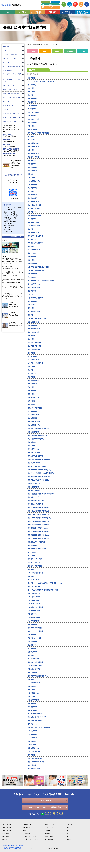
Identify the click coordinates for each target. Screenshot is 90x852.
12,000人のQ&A (7, 70)
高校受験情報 (6, 833)
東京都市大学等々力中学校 (36, 501)
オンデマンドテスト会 (11, 91)
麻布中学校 (31, 92)
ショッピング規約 (72, 827)
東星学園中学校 (32, 624)
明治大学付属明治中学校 (35, 721)
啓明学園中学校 (32, 635)
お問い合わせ (75, 4)
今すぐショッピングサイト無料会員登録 (45, 807)
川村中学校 (31, 150)
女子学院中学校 (32, 356)
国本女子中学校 (32, 195)
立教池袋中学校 (32, 745)
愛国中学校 (31, 78)
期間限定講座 (6, 62)
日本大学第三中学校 (34, 597)
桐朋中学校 (31, 556)
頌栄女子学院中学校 (34, 312)
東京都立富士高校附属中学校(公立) (38, 525)
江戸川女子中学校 (33, 112)
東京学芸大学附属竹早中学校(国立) (38, 480)
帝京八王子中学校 (33, 449)
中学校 (57, 51)
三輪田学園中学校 (33, 693)
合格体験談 (6, 46)
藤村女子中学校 (32, 652)
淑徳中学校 (31, 305)
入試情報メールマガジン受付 (11, 115)
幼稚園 (32, 51)
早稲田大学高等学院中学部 (36, 762)
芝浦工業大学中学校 (34, 288)
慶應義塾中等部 (32, 198)
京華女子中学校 (32, 174)
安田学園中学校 (32, 738)
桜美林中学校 (32, 116)
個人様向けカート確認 (46, 1)
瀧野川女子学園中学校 (35, 408)
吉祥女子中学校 (32, 167)
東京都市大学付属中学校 (35, 504)
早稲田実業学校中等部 (35, 758)
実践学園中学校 (32, 325)
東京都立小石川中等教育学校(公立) (38, 514)
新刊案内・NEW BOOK (9, 107)
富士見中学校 (32, 648)
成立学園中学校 (32, 391)
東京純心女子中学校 (34, 483)
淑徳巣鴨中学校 (32, 301)
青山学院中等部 (32, 85)
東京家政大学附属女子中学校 (37, 466)
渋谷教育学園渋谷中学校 (35, 298)
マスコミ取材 (6, 103)
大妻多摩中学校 (32, 123)
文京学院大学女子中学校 (35, 666)
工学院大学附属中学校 (35, 215)
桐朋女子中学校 (32, 552)
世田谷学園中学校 (33, 397)
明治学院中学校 (32, 710)
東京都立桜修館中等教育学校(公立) (38, 507)
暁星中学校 (31, 191)
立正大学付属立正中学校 (35, 751)
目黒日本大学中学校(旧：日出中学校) (39, 727)
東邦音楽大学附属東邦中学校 (37, 549)
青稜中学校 (31, 394)
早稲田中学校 (32, 765)
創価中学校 (31, 401)
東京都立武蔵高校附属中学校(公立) (38, 535)
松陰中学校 (31, 308)
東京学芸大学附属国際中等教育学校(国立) (41, 473)
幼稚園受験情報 (6, 824)
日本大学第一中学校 (34, 593)
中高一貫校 (70, 824)
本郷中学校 (31, 679)
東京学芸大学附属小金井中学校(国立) (39, 470)
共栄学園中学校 (32, 171)
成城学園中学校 (32, 384)
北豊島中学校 (32, 164)
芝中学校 (30, 294)
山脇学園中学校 (32, 741)
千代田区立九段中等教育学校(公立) (38, 428)
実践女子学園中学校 (34, 329)
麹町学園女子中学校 (34, 222)
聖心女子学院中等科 (34, 380)
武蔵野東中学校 (32, 707)
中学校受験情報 (6, 830)
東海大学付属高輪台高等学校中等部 (39, 459)
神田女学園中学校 (33, 154)
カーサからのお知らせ (12, 66)
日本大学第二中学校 (34, 600)
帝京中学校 (31, 446)
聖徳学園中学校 (32, 315)
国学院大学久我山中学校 (35, 236)
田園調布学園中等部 (34, 452)
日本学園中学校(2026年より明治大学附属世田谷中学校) (45, 583)
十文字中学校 (32, 336)
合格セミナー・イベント (9, 87)
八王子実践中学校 (33, 621)
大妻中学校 (31, 126)
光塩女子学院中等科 (34, 208)
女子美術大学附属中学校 (35, 363)
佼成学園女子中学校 (34, 226)
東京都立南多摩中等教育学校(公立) (38, 531)
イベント (48, 830)
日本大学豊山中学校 (34, 604)
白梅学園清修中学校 (34, 611)
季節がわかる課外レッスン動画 (11, 123)
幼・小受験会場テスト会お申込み (12, 75)
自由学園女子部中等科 (35, 342)
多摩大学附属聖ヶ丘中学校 (36, 418)
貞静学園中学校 (32, 263)
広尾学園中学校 (32, 641)
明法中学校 (31, 88)
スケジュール (6, 839)
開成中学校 (31, 140)
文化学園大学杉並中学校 (35, 662)
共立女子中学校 (32, 184)
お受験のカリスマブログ (9, 111)
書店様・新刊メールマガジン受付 (12, 119)
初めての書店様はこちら (50, 7)
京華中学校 (31, 178)
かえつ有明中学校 (33, 147)
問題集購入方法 (51, 4)
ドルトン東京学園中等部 (35, 573)
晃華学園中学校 (32, 212)
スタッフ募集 (49, 839)
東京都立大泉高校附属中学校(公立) (38, 511)
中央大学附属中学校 (34, 425)
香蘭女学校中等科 (33, 233)
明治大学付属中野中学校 (35, 714)
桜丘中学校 (31, 260)
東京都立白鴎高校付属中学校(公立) (38, 521)
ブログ (69, 836)
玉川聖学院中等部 (33, 415)
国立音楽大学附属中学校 (35, 243)
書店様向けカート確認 (55, 1)
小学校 (45, 51)
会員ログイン (86, 4)
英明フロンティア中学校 (35, 631)
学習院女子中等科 (33, 157)
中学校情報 (36, 44)
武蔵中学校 (31, 697)
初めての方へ (27, 827)
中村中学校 (31, 576)
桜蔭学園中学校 (32, 257)
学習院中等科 (32, 160)
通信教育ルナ (27, 824)
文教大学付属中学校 (34, 669)
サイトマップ (71, 833)
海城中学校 (31, 136)
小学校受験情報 (6, 827)
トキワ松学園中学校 (34, 562)
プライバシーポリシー (74, 830)
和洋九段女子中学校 (34, 769)
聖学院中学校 (32, 373)
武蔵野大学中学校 (33, 700)
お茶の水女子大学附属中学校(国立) (38, 133)
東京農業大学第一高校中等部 (37, 542)
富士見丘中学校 (32, 645)
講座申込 (48, 833)
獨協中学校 (31, 569)
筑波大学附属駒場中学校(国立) (37, 435)
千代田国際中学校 (33, 432)
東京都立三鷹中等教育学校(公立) (38, 528)
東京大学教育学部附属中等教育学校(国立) (41, 494)
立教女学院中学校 (33, 748)
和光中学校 (31, 755)
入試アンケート (50, 824)
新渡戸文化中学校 (33, 580)
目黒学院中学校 (32, 724)
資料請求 (69, 4)
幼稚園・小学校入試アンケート (11, 99)
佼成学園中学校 (32, 229)
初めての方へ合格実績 (63, 5)
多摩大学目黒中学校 (34, 422)
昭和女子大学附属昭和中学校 (37, 318)
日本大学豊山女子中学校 (35, 607)
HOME (7, 12)
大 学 (82, 51)
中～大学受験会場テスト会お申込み (12, 82)
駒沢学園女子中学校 (34, 250)
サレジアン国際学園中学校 (36, 270)
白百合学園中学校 (33, 322)
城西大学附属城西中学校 (35, 349)
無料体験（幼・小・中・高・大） (67, 12)
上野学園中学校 (32, 105)
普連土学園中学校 (33, 659)
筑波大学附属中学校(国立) (36, 439)
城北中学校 (31, 353)
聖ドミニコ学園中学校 (35, 628)
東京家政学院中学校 (34, 463)
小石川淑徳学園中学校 (35, 205)
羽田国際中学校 (32, 614)
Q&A (24, 830)
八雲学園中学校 (32, 734)
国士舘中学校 (32, 239)
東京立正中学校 (32, 545)
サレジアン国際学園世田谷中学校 (38, 267)
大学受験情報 (6, 836)
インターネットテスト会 (11, 95)
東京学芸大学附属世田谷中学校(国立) (39, 477)
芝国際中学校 (32, 291)
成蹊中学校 (31, 377)
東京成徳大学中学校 (34, 490)
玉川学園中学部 (32, 411)
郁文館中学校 (32, 102)
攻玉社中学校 (32, 219)
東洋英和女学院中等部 (35, 559)
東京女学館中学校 (33, 487)
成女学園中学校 (32, 277)
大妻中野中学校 (32, 129)
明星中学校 (31, 690)
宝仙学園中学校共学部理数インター (39, 676)
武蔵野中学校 (32, 703)
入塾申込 (81, 4)
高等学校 (70, 51)
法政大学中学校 (32, 672)
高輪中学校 (31, 404)
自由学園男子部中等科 (35, 346)
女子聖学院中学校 (33, 360)
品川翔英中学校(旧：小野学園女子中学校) (41, 281)
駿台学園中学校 (32, 370)
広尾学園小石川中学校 (35, 638)
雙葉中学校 (31, 655)
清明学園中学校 (32, 188)
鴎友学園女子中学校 (34, 119)
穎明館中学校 (32, 109)
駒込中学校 (31, 246)
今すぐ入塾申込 (45, 800)
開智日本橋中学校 (33, 143)
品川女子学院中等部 (34, 284)
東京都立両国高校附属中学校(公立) (38, 538)
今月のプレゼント (50, 827)
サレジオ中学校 (32, 274)
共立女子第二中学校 (34, 181)
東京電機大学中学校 (34, 497)
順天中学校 (31, 339)
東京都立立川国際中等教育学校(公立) (39, 518)
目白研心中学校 (32, 731)
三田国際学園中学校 (34, 683)
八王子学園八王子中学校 (35, 617)
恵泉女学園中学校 (33, 202)
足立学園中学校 (32, 95)
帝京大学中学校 (32, 442)
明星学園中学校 (32, 686)
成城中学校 (31, 387)
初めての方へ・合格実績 (9, 58)
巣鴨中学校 (31, 367)
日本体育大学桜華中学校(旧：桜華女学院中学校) (43, 590)
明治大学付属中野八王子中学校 (37, 717)
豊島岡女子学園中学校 (35, 566)
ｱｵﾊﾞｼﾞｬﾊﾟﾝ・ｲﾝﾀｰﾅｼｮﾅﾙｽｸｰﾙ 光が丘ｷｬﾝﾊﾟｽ (41, 81)
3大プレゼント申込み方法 (10, 54)
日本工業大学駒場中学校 (35, 586)
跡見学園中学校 (32, 99)
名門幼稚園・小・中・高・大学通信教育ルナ (82, 12)
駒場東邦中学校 (32, 253)
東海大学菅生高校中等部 (35, 456)
